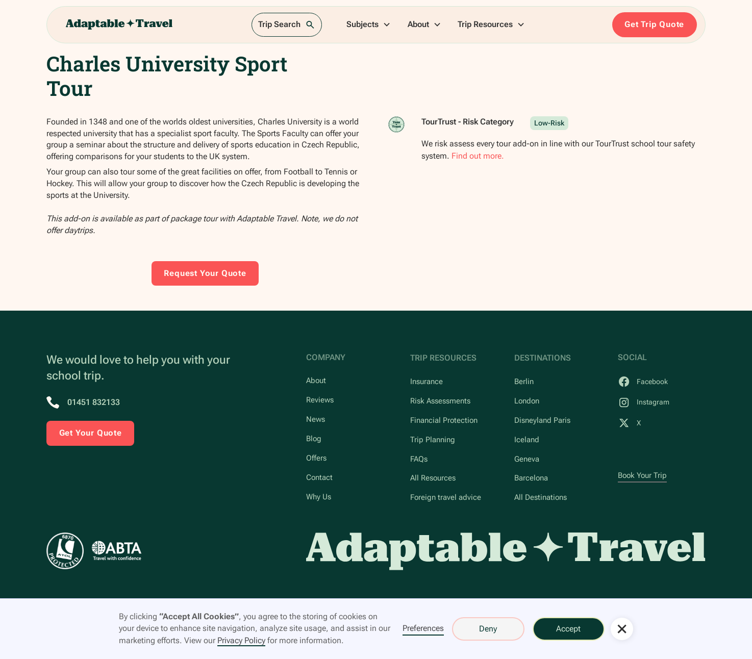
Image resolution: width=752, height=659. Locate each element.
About (316, 380)
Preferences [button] (423, 628)
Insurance (426, 381)
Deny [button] (488, 628)
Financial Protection (444, 420)
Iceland (526, 440)
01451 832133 (93, 402)
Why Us (318, 497)
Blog (313, 439)
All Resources (433, 478)
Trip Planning (432, 440)
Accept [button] (568, 628)
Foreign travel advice (445, 497)
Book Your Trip (642, 475)
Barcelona (531, 478)
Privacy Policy (241, 640)
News (315, 419)
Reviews (320, 400)
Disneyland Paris (542, 420)
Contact (319, 477)
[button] (368, 25)
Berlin (524, 381)
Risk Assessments (440, 401)
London (526, 401)
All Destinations (540, 497)
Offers (316, 458)
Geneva (526, 459)
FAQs (419, 459)
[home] (119, 25)
